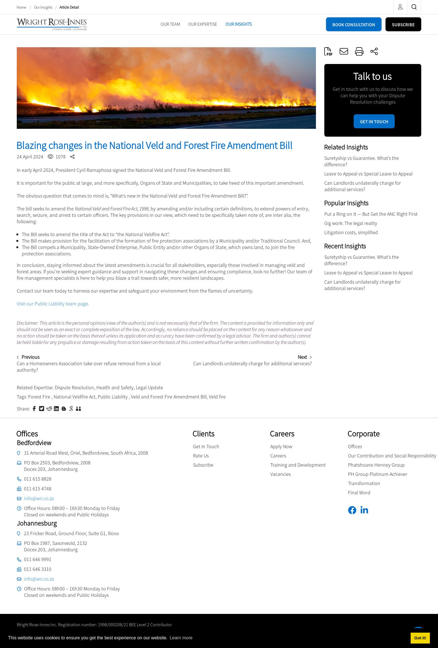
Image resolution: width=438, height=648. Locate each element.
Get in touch (374, 121)
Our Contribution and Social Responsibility (392, 455)
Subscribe (203, 465)
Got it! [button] (420, 638)
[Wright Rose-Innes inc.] (52, 23)
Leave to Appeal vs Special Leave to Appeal (368, 173)
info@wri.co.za (39, 498)
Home (22, 7)
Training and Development (298, 465)
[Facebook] (354, 510)
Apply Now (281, 446)
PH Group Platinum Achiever (377, 474)
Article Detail (69, 7)
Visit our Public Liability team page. (53, 303)
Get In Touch (206, 446)
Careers (278, 455)
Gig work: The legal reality (350, 223)
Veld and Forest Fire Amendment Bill (169, 396)
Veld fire (217, 396)
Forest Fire (39, 396)
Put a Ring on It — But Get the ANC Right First (371, 214)
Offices (355, 446)
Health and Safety (115, 387)
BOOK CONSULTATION (353, 24)
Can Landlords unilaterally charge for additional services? (362, 186)
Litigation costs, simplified (351, 232)
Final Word (359, 492)
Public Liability (113, 396)
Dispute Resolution (74, 387)
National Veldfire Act (75, 396)
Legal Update (149, 387)
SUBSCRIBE (403, 24)
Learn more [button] (181, 637)
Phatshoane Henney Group (376, 465)
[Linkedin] (366, 510)
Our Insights (43, 7)
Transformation (364, 483)
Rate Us (201, 455)
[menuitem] (170, 24)
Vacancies (280, 474)
